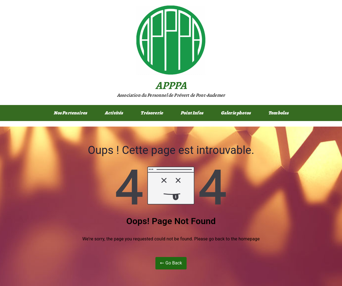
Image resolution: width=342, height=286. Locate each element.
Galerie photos (236, 113)
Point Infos (192, 113)
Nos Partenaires (70, 113)
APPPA (171, 85)
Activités (114, 113)
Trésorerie (151, 113)
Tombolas (278, 113)
